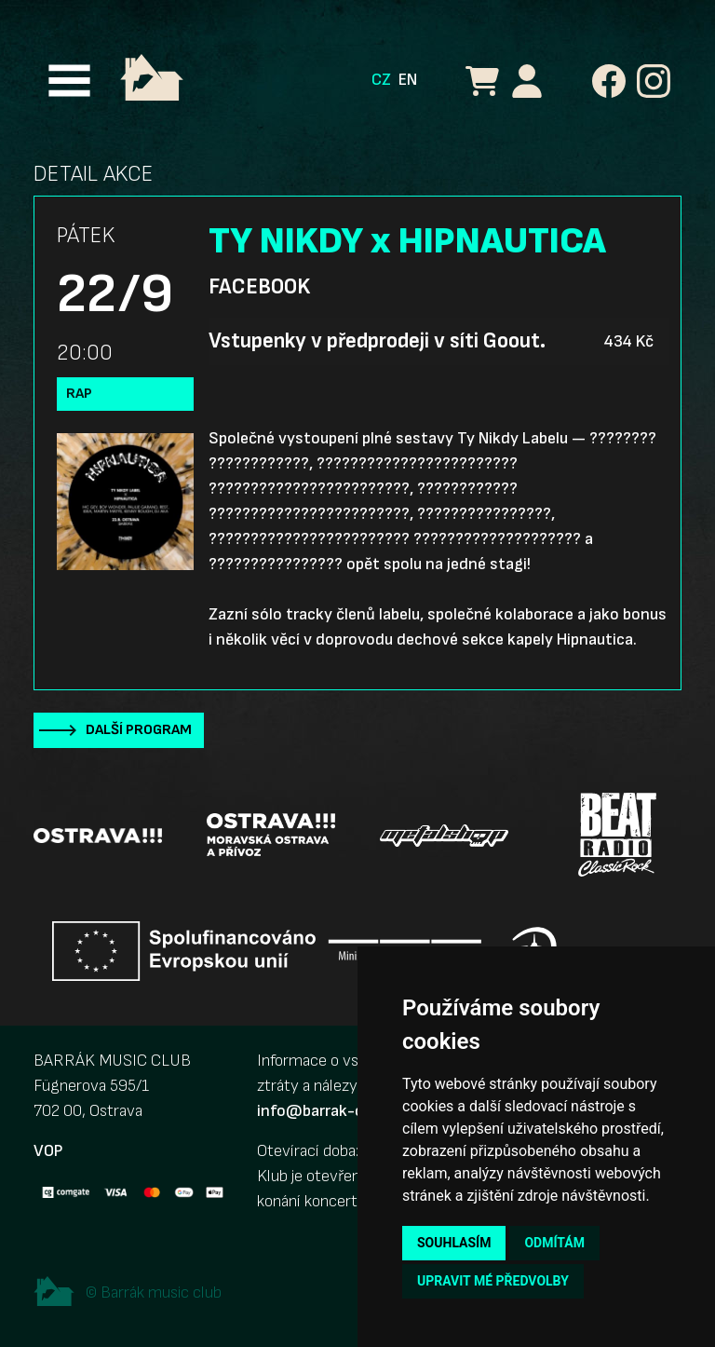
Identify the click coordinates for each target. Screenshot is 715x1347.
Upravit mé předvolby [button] (493, 1280)
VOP (48, 1151)
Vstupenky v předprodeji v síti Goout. (377, 341)
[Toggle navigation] (69, 80)
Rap (79, 393)
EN (407, 79)
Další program (139, 730)
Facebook (259, 287)
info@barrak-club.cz (330, 1111)
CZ (381, 79)
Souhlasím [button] (454, 1242)
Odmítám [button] (554, 1242)
